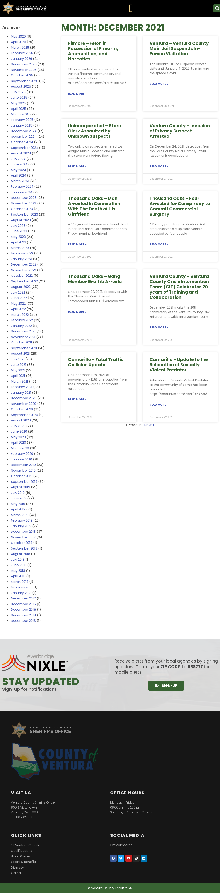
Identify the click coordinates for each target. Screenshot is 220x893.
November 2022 (23, 270)
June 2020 (19, 431)
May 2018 (18, 570)
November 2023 (23, 203)
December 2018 (23, 531)
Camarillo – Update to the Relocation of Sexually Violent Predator (179, 364)
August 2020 (21, 420)
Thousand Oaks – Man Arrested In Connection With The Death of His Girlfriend (94, 206)
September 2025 (24, 81)
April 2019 (18, 509)
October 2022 (22, 275)
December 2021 (23, 331)
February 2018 (21, 587)
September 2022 (24, 281)
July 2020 (18, 426)
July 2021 (17, 359)
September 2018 (24, 548)
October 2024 (22, 142)
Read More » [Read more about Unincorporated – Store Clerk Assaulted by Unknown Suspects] (77, 166)
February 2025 (22, 119)
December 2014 (23, 615)
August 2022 (21, 286)
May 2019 (18, 503)
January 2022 (21, 325)
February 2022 (22, 320)
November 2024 (23, 136)
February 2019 (21, 520)
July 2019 (18, 492)
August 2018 (20, 553)
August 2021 (20, 353)
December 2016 (23, 604)
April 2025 (18, 108)
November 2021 (23, 337)
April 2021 (18, 375)
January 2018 (21, 593)
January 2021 (21, 392)
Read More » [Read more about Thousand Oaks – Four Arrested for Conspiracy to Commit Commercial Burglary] (159, 244)
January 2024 (21, 192)
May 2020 (18, 437)
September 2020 (24, 414)
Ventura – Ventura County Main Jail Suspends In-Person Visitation (179, 48)
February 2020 (22, 453)
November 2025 (23, 69)
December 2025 (24, 64)
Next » (149, 424)
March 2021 (19, 381)
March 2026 (20, 47)
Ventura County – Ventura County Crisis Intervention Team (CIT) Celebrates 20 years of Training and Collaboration (179, 286)
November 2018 (23, 537)
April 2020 (18, 442)
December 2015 (23, 609)
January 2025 (21, 125)
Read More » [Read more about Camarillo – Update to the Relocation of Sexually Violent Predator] (159, 405)
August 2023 (21, 220)
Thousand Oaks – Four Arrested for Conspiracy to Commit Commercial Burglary (180, 206)
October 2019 (21, 476)
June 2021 (18, 364)
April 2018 (18, 576)
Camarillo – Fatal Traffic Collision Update (96, 362)
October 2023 (22, 208)
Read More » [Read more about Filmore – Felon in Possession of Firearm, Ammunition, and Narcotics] (77, 94)
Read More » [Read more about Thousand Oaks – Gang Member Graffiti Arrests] (77, 312)
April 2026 (18, 41)
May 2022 (18, 303)
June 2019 (18, 498)
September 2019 (24, 481)
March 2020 (20, 448)
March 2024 (20, 181)
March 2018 (19, 581)
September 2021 (24, 348)
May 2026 (18, 36)
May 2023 (18, 236)
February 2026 (22, 53)
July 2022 (18, 292)
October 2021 (21, 342)
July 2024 (18, 158)
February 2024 (22, 186)
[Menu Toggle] (131, 8)
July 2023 (18, 225)
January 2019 (21, 526)
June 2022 (19, 297)
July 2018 (18, 559)
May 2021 (18, 370)
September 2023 (24, 214)
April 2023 (18, 242)
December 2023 (23, 197)
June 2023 (19, 231)
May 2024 (18, 170)
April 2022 (18, 309)
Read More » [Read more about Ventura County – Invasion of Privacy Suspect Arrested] (159, 166)
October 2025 (22, 75)
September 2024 (24, 147)
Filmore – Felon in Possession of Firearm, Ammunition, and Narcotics (93, 51)
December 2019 (23, 464)
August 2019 (20, 487)
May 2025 (18, 103)
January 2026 (21, 58)
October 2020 (22, 409)
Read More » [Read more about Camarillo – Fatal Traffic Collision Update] (77, 399)
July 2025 (18, 92)
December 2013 (23, 620)
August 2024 (21, 153)
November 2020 (23, 403)
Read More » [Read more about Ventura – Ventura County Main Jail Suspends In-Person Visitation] (159, 84)
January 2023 (21, 259)
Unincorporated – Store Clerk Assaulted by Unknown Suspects (94, 131)
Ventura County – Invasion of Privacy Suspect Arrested (180, 131)
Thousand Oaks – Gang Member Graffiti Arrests (95, 279)
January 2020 (21, 459)
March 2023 (20, 248)
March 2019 (19, 515)
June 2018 (18, 565)
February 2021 (21, 387)
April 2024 (18, 175)
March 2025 (20, 114)
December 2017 (23, 598)
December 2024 (24, 131)
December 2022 (23, 264)
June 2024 (19, 164)
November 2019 (23, 470)
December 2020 (23, 398)
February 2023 (22, 253)
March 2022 (20, 314)
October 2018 (21, 542)
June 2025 (19, 97)
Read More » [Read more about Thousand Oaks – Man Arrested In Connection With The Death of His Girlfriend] (77, 244)
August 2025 (21, 86)
